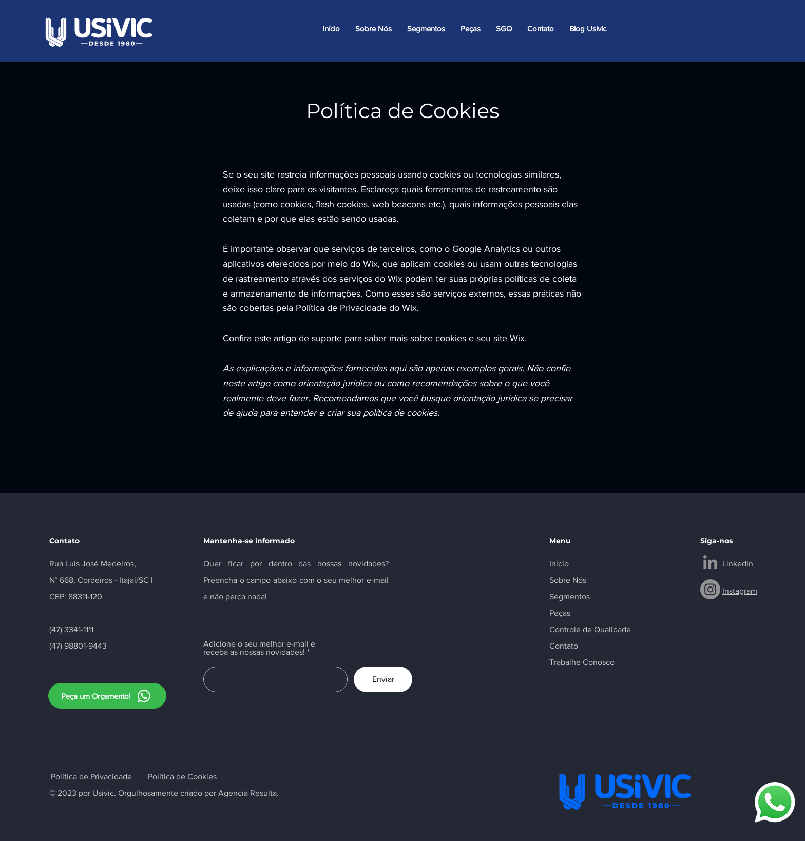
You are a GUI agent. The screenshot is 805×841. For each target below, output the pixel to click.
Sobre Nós (567, 580)
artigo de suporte (308, 338)
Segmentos (569, 596)
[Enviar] (383, 679)
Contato (563, 645)
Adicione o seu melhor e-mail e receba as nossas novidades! (259, 648)
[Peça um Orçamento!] (107, 696)
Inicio (559, 563)
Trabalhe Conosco (582, 662)
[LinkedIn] (710, 562)
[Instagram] (710, 589)
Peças (559, 613)
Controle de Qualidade (590, 629)
